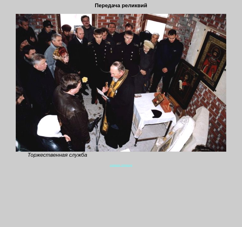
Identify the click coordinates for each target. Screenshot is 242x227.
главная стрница (121, 165)
